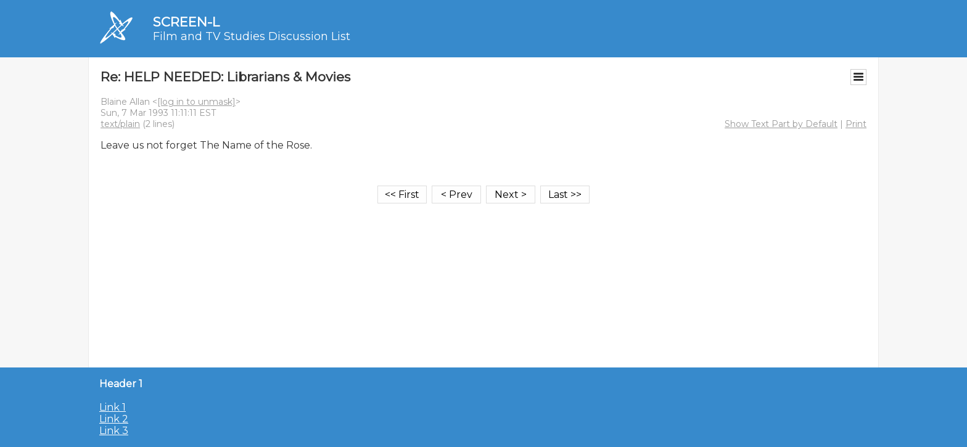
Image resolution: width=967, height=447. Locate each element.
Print (856, 123)
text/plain (120, 123)
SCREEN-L (186, 22)
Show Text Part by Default (781, 123)
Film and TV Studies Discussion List (251, 36)
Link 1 (112, 407)
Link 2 (113, 419)
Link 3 (113, 431)
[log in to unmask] (196, 101)
